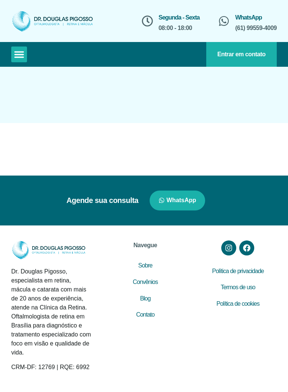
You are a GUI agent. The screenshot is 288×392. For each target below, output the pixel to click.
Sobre (145, 265)
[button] (19, 54)
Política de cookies (237, 303)
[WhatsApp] (224, 21)
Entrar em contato (242, 54)
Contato (145, 314)
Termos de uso (237, 287)
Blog (145, 298)
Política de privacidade (238, 271)
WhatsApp (248, 17)
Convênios (145, 282)
